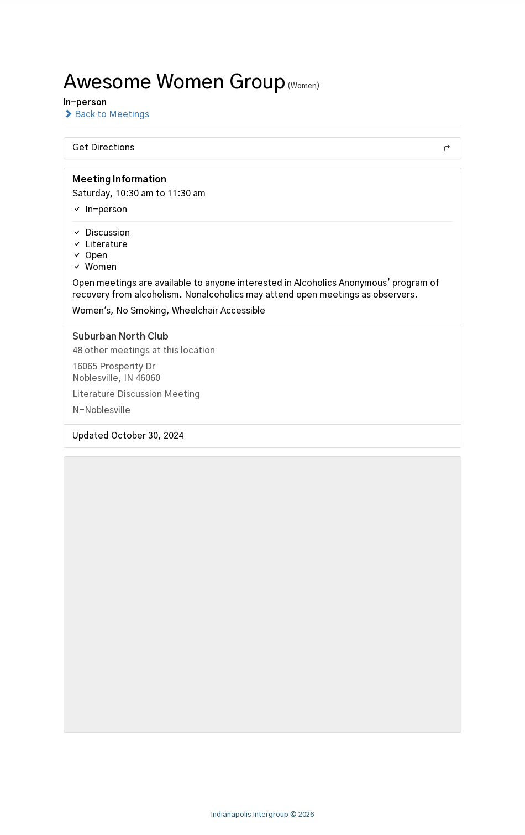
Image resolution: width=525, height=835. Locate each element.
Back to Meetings (106, 114)
